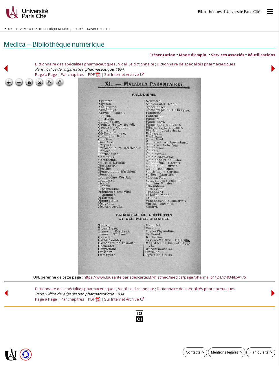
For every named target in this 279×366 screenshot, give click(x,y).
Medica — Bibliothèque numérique (54, 44)
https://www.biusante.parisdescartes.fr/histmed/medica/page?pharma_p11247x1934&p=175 (165, 277)
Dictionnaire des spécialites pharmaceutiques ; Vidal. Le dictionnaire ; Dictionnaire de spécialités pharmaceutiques (135, 64)
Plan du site (259, 352)
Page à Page (46, 74)
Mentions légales (225, 352)
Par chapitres (72, 74)
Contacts (193, 352)
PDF (94, 74)
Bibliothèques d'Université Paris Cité (229, 12)
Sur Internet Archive (122, 74)
